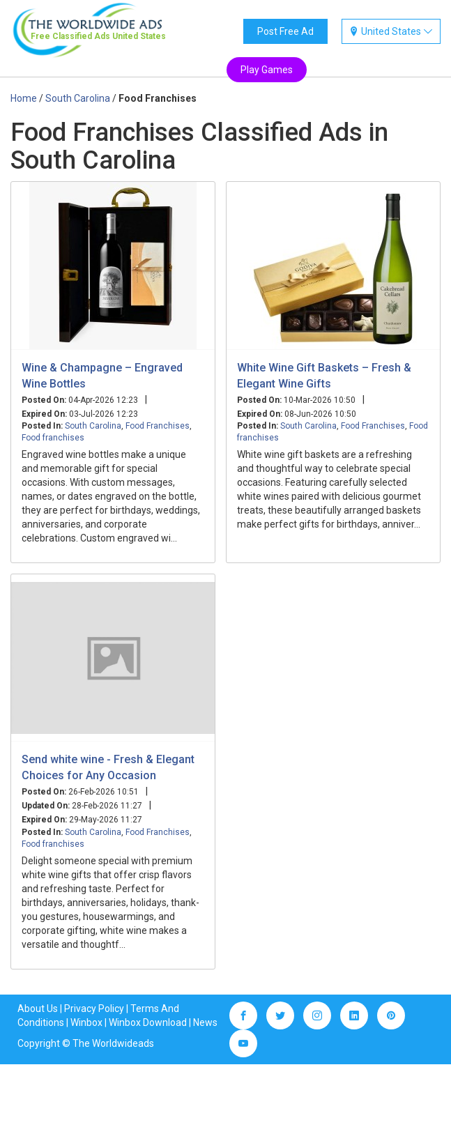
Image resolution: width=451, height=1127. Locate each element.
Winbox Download (148, 1022)
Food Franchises (157, 426)
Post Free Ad (285, 31)
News (205, 1022)
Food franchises (53, 438)
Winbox (86, 1022)
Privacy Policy (94, 1008)
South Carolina (93, 426)
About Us (37, 1008)
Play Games (266, 69)
